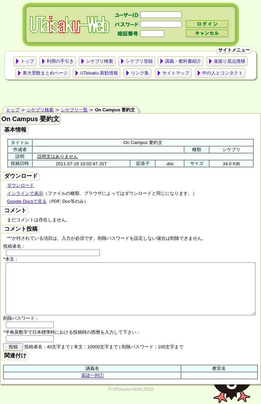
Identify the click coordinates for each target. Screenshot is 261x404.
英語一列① (92, 385)
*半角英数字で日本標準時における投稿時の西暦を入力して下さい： (72, 342)
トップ (27, 61)
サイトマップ (175, 73)
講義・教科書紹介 (183, 61)
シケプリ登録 (139, 61)
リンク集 (140, 73)
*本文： (10, 259)
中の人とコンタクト (222, 73)
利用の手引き (60, 61)
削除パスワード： (21, 328)
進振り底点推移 (229, 61)
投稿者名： (14, 246)
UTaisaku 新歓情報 (99, 73)
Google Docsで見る (27, 201)
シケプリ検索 (99, 61)
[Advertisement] (130, 94)
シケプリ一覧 (74, 109)
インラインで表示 (25, 193)
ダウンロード (20, 185)
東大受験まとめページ (45, 73)
